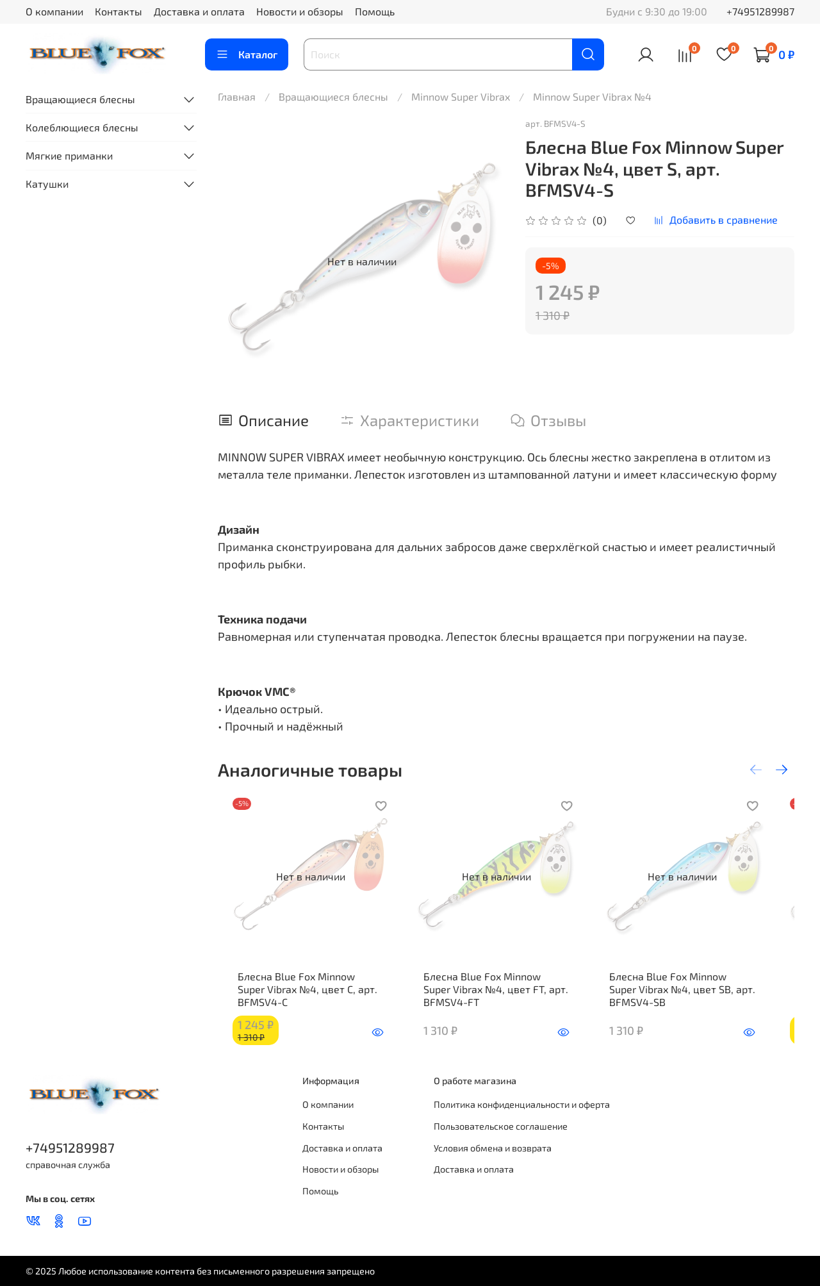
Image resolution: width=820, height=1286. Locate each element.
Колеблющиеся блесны (82, 127)
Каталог (246, 54)
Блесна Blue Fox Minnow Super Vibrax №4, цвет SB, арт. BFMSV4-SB (698, 1002)
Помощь (375, 11)
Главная (237, 96)
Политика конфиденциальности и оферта (522, 1105)
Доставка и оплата (199, 11)
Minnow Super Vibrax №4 (592, 96)
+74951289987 (760, 11)
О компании (54, 11)
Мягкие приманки (69, 155)
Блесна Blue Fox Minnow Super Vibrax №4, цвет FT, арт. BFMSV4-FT (500, 1002)
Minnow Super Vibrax (460, 96)
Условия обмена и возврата (493, 1147)
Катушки (47, 183)
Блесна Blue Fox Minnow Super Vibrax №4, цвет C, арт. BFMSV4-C (306, 1002)
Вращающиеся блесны (333, 96)
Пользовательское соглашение (501, 1126)
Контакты (118, 11)
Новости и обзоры (299, 11)
